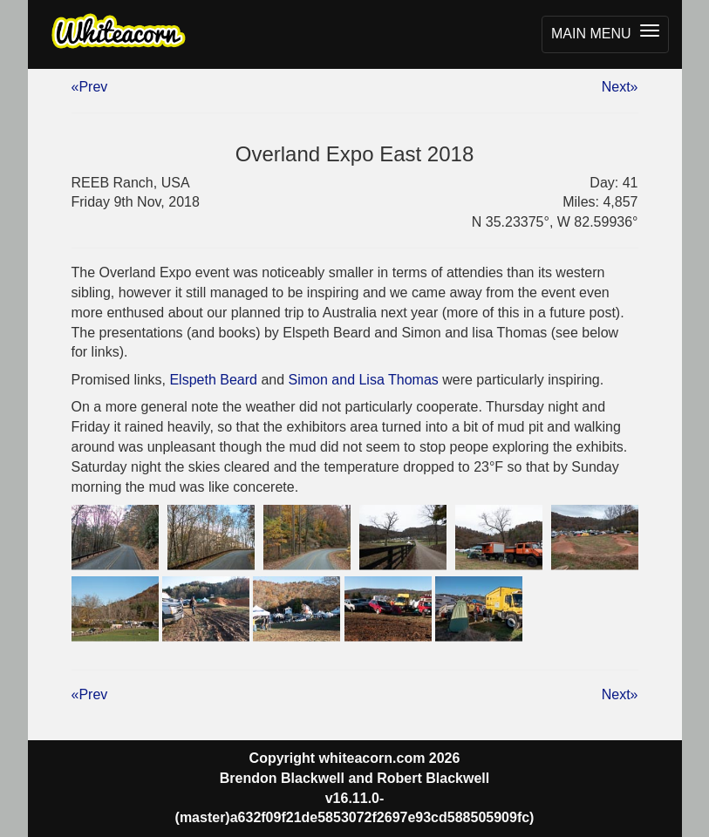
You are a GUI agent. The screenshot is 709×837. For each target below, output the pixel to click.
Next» (620, 86)
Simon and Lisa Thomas (364, 379)
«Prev (90, 86)
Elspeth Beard (213, 379)
